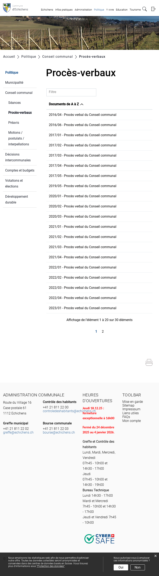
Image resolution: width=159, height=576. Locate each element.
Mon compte (131, 421)
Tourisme (135, 9)
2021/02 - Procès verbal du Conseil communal (82, 237)
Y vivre (110, 9)
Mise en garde (132, 402)
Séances (14, 103)
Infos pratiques (64, 9)
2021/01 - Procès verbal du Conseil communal (82, 227)
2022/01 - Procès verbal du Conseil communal (82, 267)
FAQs (126, 417)
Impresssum (131, 409)
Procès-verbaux (22, 112)
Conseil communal (19, 93)
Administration (83, 9)
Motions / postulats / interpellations (18, 138)
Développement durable (16, 199)
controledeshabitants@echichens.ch (69, 411)
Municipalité (14, 83)
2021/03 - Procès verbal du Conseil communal (82, 247)
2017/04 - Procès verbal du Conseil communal (82, 166)
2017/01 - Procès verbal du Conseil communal (82, 135)
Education (122, 9)
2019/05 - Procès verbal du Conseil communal (82, 186)
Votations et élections (14, 183)
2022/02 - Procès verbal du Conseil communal (82, 277)
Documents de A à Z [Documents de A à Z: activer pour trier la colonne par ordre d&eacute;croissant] (64, 104)
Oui (120, 567)
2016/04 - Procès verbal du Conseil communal (82, 115)
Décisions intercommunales (18, 157)
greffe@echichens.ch (18, 432)
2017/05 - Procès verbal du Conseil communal (82, 176)
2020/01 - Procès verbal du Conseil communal (82, 196)
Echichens (47, 9)
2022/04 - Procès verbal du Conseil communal (82, 298)
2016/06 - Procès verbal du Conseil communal (82, 125)
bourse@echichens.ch (59, 432)
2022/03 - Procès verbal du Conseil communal (82, 288)
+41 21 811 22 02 (16, 429)
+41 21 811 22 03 (56, 429)
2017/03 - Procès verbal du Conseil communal (82, 155)
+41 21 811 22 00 (56, 407)
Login (153, 9)
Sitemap (128, 405)
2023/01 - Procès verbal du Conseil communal (82, 308)
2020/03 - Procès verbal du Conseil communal (82, 216)
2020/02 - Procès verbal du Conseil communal (82, 206)
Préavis (13, 123)
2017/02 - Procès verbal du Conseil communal (82, 145)
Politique (99, 9)
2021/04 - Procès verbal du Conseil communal (82, 257)
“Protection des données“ (51, 566)
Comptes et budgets (19, 170)
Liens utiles (130, 413)
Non (138, 567)
